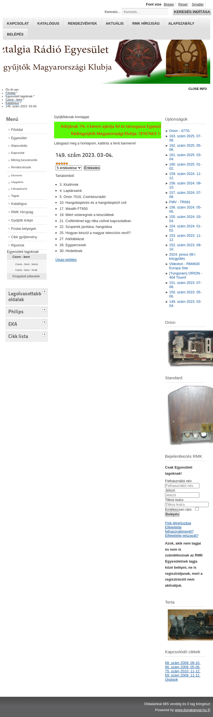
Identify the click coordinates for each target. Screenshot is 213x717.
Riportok (17, 245)
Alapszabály (181, 23)
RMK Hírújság (22, 212)
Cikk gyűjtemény (24, 237)
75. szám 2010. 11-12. (182, 671)
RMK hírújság (146, 23)
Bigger (169, 4)
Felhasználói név (178, 481)
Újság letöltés (66, 260)
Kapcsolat (18, 23)
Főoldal (17, 130)
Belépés (15, 34)
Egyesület (19, 138)
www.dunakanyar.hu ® (192, 710)
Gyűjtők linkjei (22, 220)
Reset (182, 4)
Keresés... (113, 12)
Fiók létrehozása (178, 523)
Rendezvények (82, 23)
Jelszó (170, 490)
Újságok (171, 679)
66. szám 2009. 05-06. (182, 667)
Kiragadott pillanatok (26, 276)
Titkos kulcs (174, 500)
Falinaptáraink (19, 188)
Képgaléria (17, 182)
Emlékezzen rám (178, 509)
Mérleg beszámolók (24, 160)
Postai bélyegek (23, 229)
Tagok (15, 195)
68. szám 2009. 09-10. (182, 663)
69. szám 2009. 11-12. (182, 675)
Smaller (198, 4)
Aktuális (115, 23)
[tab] (45, 291)
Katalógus (48, 23)
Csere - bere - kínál (26, 270)
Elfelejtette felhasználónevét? (179, 529)
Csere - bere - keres (26, 264)
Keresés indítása (192, 12)
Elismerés (16, 175)
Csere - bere (21, 256)
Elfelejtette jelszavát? (181, 535)
